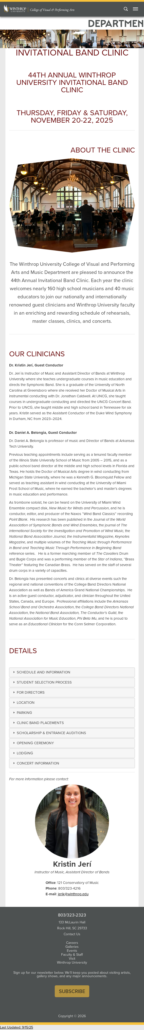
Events (72, 950)
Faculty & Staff (72, 954)
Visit (72, 958)
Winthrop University (72, 962)
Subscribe (72, 991)
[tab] (72, 672)
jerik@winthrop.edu (73, 894)
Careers (72, 942)
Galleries (72, 946)
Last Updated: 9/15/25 (16, 1027)
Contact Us (72, 934)
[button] (43, 672)
